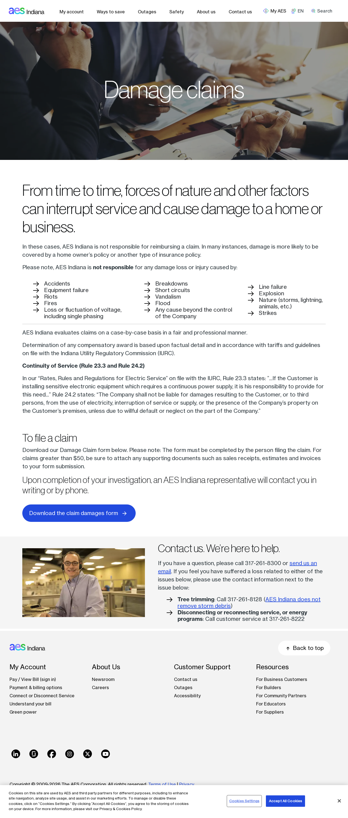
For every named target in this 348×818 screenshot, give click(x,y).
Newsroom (103, 679)
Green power (23, 712)
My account (72, 11)
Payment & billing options (36, 687)
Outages (147, 11)
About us (206, 11)
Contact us (240, 11)
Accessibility (187, 695)
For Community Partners (281, 695)
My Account (28, 667)
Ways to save (111, 11)
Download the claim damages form (79, 512)
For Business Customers (281, 679)
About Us (106, 667)
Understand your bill (30, 704)
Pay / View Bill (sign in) (33, 679)
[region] (174, 801)
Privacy (187, 784)
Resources (272, 667)
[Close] (339, 801)
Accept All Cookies (285, 801)
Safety (176, 11)
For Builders (268, 687)
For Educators (271, 704)
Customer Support (202, 667)
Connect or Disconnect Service (42, 695)
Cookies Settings (244, 801)
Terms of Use (162, 784)
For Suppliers (270, 712)
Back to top (304, 648)
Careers (100, 687)
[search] (324, 10)
